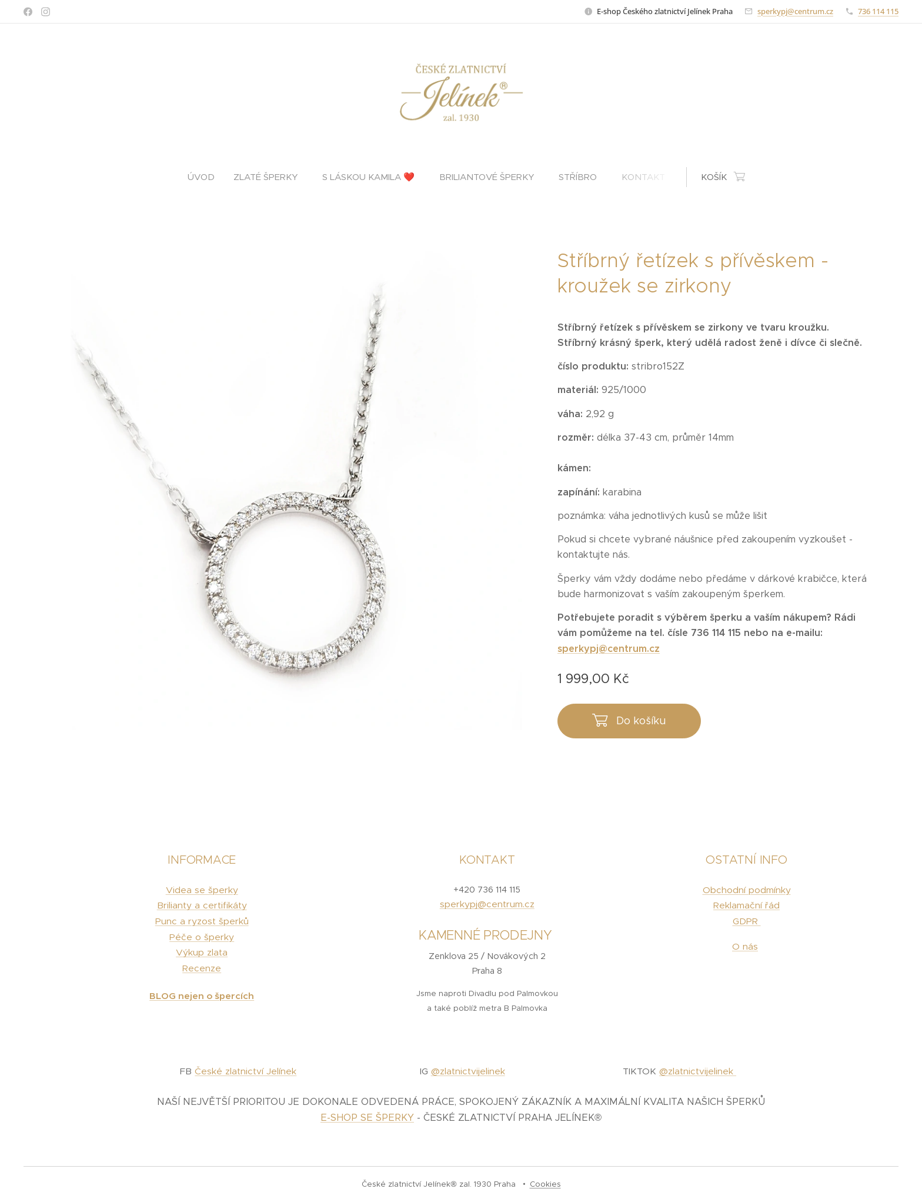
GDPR (746, 921)
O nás (745, 946)
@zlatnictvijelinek (468, 1071)
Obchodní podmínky (746, 889)
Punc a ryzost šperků (202, 921)
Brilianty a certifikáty (202, 905)
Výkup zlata (202, 952)
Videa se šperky (202, 889)
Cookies (545, 1184)
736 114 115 (878, 11)
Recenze (201, 968)
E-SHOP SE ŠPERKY (367, 1118)
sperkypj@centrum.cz (795, 11)
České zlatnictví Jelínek (245, 1071)
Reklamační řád (746, 905)
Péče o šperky (201, 937)
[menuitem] (206, 177)
